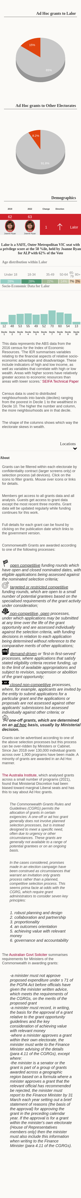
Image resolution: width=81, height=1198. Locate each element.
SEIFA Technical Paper (60, 381)
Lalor (74, 227)
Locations (68, 444)
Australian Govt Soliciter (28, 955)
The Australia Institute (19, 775)
